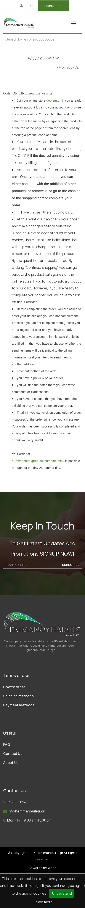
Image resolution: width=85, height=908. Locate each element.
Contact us (53, 5)
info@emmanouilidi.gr (26, 811)
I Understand (61, 893)
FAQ (6, 744)
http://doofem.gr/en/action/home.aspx (38, 461)
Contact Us (12, 753)
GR (32, 5)
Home (49, 67)
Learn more (43, 902)
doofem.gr (54, 100)
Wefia (52, 868)
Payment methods (19, 705)
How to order (14, 687)
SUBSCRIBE (70, 565)
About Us (11, 762)
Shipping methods (18, 696)
